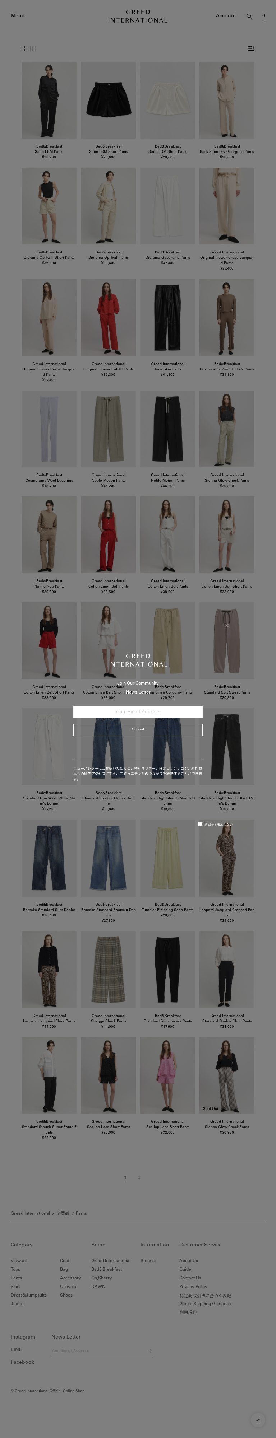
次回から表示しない (215, 824)
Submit (138, 730)
